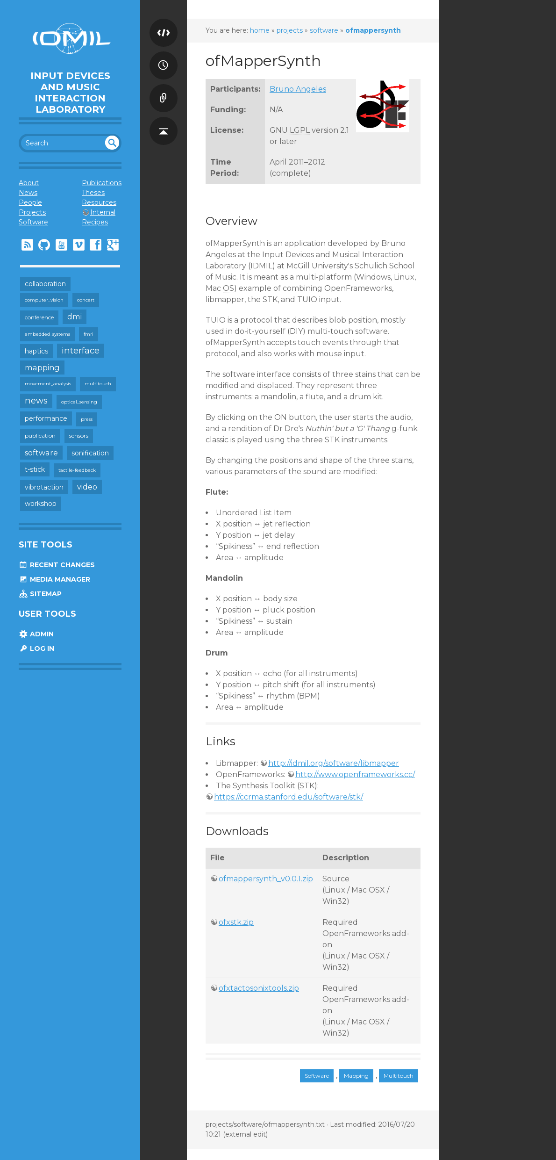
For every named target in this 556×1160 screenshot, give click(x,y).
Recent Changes (57, 565)
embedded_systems (47, 334)
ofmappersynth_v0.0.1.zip (266, 878)
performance (46, 418)
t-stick (35, 469)
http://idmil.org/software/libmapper (333, 763)
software (41, 452)
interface (81, 350)
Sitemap (40, 594)
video (87, 486)
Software (33, 222)
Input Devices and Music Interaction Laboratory (70, 92)
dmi (74, 316)
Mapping (356, 1075)
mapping (42, 367)
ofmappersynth (373, 30)
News (28, 192)
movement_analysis (48, 383)
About (29, 183)
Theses (93, 192)
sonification (90, 453)
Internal (102, 212)
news (36, 400)
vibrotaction (44, 487)
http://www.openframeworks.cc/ (355, 774)
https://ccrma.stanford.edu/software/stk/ (288, 797)
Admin (36, 634)
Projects (32, 212)
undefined (112, 143)
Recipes (95, 222)
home (260, 30)
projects (290, 30)
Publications (101, 183)
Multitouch (398, 1075)
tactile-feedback (77, 470)
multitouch (98, 383)
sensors (78, 435)
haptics (36, 351)
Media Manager (54, 579)
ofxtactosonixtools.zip (259, 988)
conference (39, 317)
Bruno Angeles (298, 89)
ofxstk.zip (236, 922)
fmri (88, 334)
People (30, 202)
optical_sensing (79, 401)
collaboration (45, 284)
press (87, 419)
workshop (41, 503)
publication (40, 435)
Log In (36, 648)
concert (85, 300)
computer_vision (44, 300)
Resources (99, 202)
